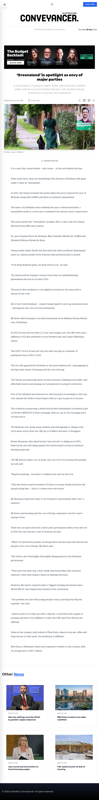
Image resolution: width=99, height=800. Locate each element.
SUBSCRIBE (90, 4)
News (19, 674)
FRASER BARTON (51, 161)
